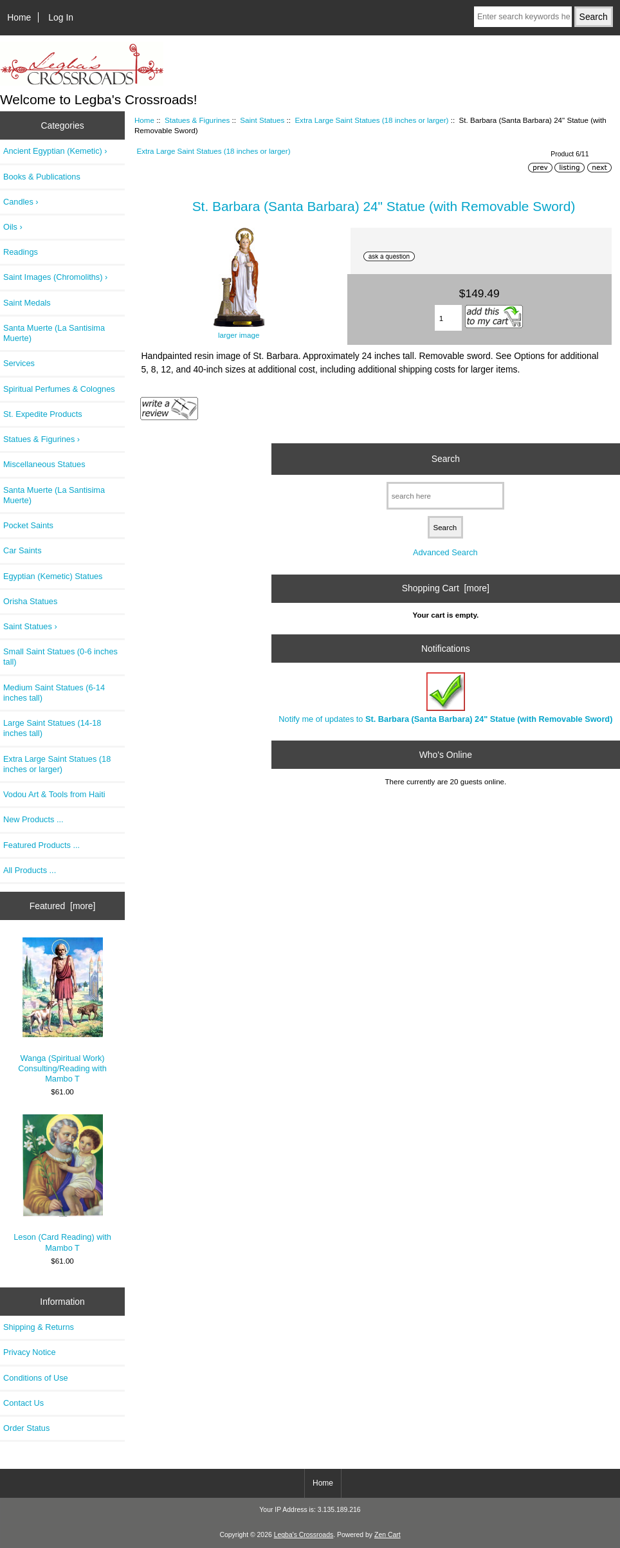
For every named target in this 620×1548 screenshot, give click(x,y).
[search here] (445, 496)
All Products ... (29, 870)
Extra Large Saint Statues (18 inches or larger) (371, 120)
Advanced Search (445, 552)
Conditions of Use (35, 1378)
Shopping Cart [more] (445, 588)
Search (446, 459)
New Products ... (33, 819)
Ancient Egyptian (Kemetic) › (55, 151)
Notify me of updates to (445, 697)
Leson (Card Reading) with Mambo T (62, 1183)
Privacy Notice (29, 1352)
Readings (20, 252)
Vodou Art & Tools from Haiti (54, 794)
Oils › (13, 227)
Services (19, 363)
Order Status (26, 1428)
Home (19, 17)
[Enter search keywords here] (523, 16)
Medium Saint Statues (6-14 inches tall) (54, 693)
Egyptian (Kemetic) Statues (53, 576)
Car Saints (22, 550)
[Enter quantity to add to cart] (448, 318)
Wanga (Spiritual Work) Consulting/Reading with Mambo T (62, 1010)
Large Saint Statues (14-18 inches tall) (52, 728)
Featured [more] (63, 906)
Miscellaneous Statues (44, 464)
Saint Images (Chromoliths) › (55, 277)
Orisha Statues (30, 601)
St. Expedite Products (42, 414)
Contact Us (23, 1403)
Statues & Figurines (197, 120)
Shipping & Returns (38, 1327)
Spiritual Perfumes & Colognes (59, 389)
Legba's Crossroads (304, 1534)
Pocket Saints (28, 525)
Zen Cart (387, 1534)
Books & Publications (41, 176)
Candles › (21, 202)
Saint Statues (262, 120)
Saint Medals (27, 303)
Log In (60, 17)
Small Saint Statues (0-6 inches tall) (60, 657)
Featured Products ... (41, 845)
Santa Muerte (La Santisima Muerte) (54, 333)
